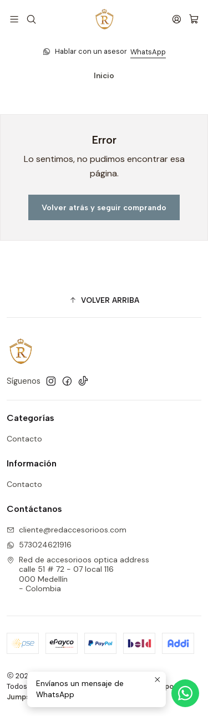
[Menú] (14, 19)
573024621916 (39, 545)
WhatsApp (148, 52)
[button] (104, 300)
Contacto (24, 439)
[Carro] (193, 19)
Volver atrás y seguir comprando (104, 207)
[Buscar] (30, 19)
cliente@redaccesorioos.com (66, 530)
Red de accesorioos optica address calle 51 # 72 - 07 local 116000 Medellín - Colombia (78, 574)
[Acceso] (176, 19)
